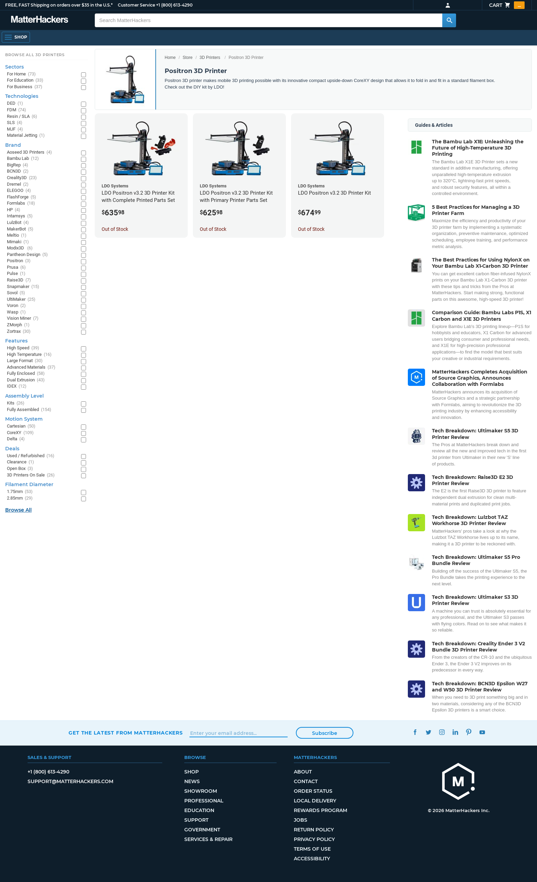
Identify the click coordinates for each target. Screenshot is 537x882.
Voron (16, 305)
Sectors (14, 67)
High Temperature (29, 354)
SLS (14, 123)
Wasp (16, 312)
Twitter (429, 732)
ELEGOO (19, 190)
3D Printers (209, 57)
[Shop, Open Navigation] (16, 37)
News (192, 781)
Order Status (313, 791)
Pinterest (469, 732)
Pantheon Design (27, 255)
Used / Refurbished (30, 456)
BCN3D (18, 171)
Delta (16, 439)
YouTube (482, 732)
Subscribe (324, 733)
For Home (21, 74)
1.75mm (20, 492)
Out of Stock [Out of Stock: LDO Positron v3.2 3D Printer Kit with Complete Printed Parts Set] (115, 229)
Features (16, 341)
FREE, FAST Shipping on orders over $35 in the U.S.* (59, 5)
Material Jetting (26, 135)
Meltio (17, 235)
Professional (203, 801)
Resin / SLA (22, 116)
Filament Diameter (29, 484)
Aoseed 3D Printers (29, 152)
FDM (16, 110)
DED (15, 103)
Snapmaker (23, 287)
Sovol (16, 293)
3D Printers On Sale (31, 475)
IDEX (17, 386)
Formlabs (21, 203)
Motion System (24, 419)
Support (196, 820)
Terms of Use (312, 849)
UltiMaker (21, 299)
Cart (507, 5)
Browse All (18, 510)
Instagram (442, 732)
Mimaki (18, 242)
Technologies (21, 96)
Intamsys (20, 216)
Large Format (25, 361)
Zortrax (19, 331)
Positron (19, 261)
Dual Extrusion (26, 380)
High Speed (23, 348)
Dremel (18, 184)
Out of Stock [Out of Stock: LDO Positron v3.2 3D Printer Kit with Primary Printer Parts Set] (213, 229)
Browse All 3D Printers (35, 54)
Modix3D (20, 248)
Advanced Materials (31, 367)
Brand (13, 145)
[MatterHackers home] (39, 20)
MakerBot (20, 229)
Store (188, 57)
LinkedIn (456, 732)
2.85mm (20, 498)
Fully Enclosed (26, 373)
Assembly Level (24, 396)
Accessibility (312, 858)
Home (170, 57)
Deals (12, 448)
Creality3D (22, 178)
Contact (306, 781)
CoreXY (20, 433)
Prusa (16, 267)
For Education (25, 80)
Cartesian (21, 426)
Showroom (200, 791)
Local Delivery (315, 801)
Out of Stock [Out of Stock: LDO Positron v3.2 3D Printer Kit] (311, 229)
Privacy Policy (314, 839)
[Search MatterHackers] (449, 20)
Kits (15, 403)
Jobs (300, 820)
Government (202, 830)
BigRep (17, 165)
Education (199, 810)
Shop (191, 772)
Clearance (20, 462)
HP (13, 210)
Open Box (20, 468)
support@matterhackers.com (70, 781)
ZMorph (18, 325)
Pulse (16, 273)
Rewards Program (320, 810)
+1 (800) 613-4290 (174, 5)
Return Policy (314, 830)
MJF (15, 129)
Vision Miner (23, 318)
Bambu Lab (23, 158)
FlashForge (21, 197)
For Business (24, 87)
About (303, 772)
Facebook (415, 732)
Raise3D (19, 280)
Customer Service (136, 5)
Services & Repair (208, 839)
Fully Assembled (29, 410)
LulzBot (18, 222)
